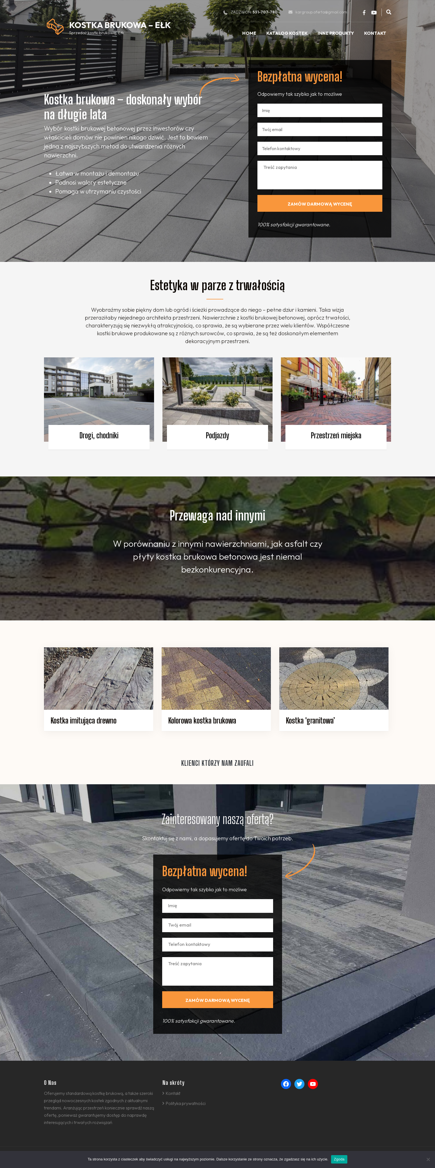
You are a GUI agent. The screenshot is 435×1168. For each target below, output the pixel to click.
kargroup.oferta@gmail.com (321, 12)
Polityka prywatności (186, 1103)
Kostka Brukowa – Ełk (120, 25)
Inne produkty (336, 33)
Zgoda (339, 1159)
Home (249, 33)
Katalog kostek (287, 33)
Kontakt (375, 33)
